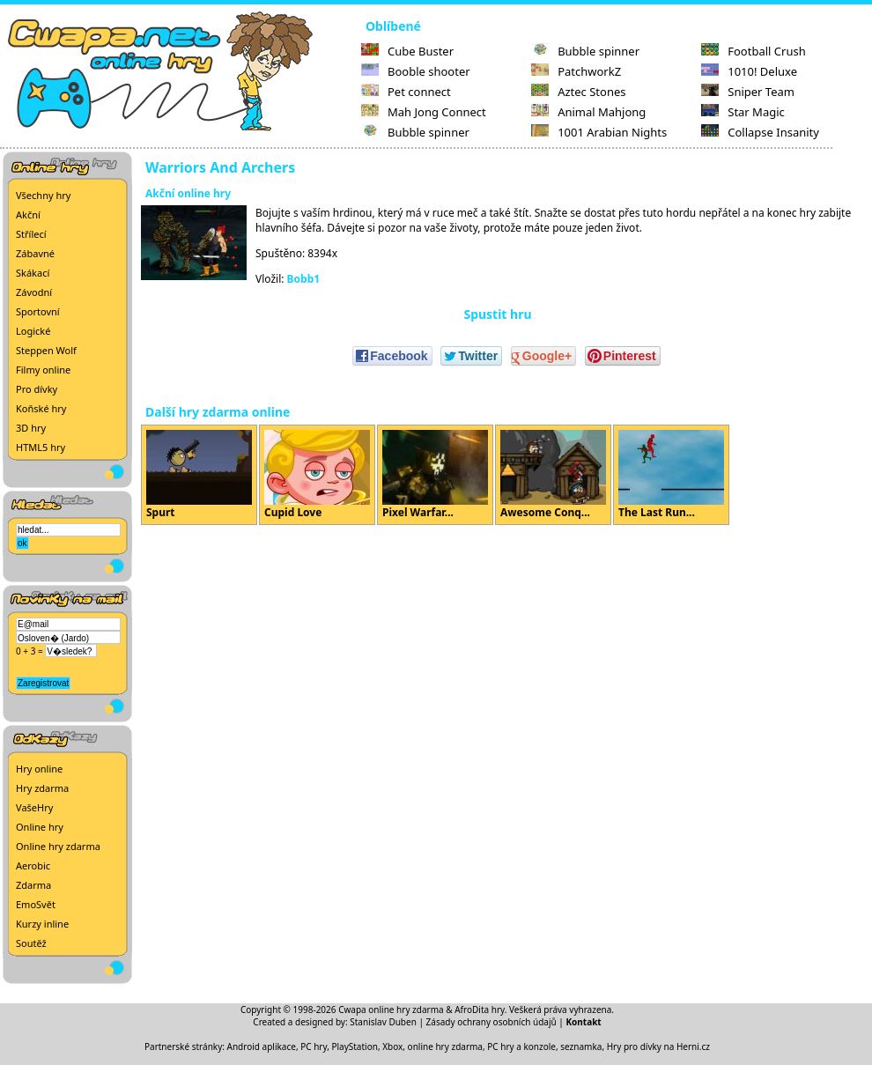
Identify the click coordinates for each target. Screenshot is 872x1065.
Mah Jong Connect (423, 112)
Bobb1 (304, 278)
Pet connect (406, 92)
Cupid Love (317, 475)
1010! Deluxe (749, 71)
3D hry (31, 427)
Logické (33, 330)
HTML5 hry (40, 447)
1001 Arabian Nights (599, 132)
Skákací (32, 272)
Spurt (199, 475)
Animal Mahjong (588, 112)
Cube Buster (407, 51)
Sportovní (38, 311)
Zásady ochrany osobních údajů (491, 1022)
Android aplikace (261, 1046)
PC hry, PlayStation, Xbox (351, 1046)
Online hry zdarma (58, 846)
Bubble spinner (415, 132)
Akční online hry (188, 193)
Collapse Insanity (760, 132)
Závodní (34, 292)
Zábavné (35, 253)
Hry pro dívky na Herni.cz (658, 1046)
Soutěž (31, 943)
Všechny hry (43, 195)
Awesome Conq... (553, 475)
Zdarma (33, 884)
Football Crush (753, 51)
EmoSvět (35, 904)
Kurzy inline (42, 923)
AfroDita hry (479, 1009)
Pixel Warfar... (435, 475)
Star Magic (743, 112)
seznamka (581, 1046)
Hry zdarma (42, 788)
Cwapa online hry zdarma (391, 1009)
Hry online (39, 768)
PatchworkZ (576, 71)
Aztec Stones (578, 92)
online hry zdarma (445, 1046)
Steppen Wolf (46, 350)
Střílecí (31, 233)
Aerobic (33, 865)
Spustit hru (497, 314)
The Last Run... (671, 475)
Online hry (39, 826)
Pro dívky (36, 389)
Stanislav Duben (383, 1022)
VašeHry (34, 807)
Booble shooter (415, 71)
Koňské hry (41, 408)
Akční (28, 214)
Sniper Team (747, 92)
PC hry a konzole (521, 1046)
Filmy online (43, 369)
